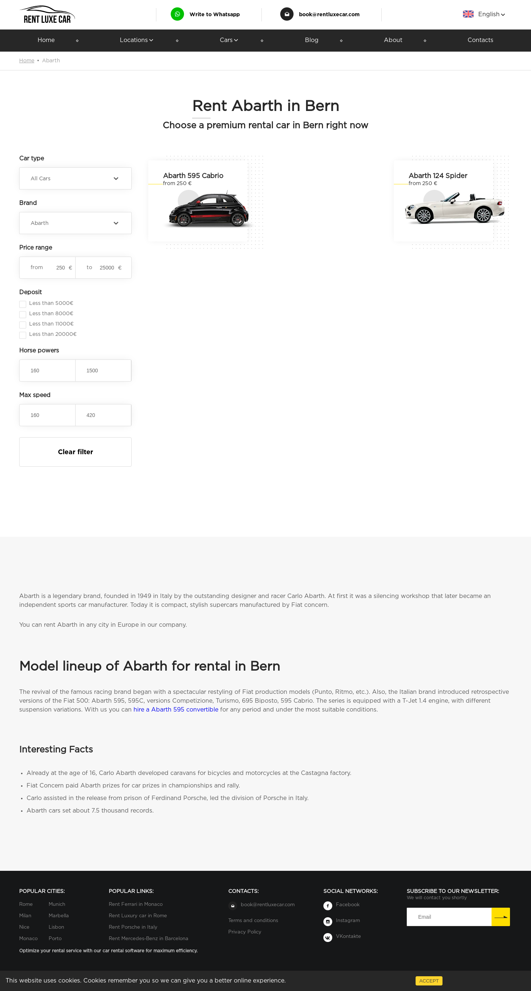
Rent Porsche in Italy (133, 927)
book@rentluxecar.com (329, 15)
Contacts (480, 40)
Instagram (348, 921)
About (393, 40)
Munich (57, 905)
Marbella (59, 916)
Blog (312, 40)
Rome (26, 905)
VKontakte (348, 937)
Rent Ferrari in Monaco (136, 905)
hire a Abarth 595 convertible (175, 710)
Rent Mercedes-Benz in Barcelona (148, 939)
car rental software (123, 951)
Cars (229, 40)
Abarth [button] (40, 223)
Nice (24, 927)
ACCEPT (429, 981)
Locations (137, 40)
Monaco (28, 939)
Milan (25, 916)
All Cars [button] (41, 179)
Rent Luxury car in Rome (138, 916)
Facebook (348, 905)
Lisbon (56, 927)
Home (46, 40)
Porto (55, 939)
